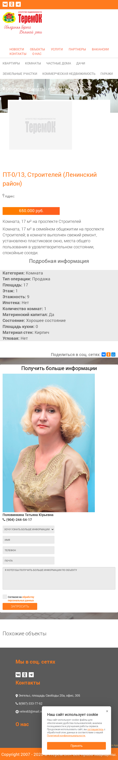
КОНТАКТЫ (18, 54)
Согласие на (18, 596)
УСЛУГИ (57, 49)
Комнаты (36, 89)
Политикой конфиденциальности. (66, 735)
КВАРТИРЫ (11, 63)
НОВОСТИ (17, 49)
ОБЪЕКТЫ (37, 49)
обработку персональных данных (21, 598)
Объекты (14, 89)
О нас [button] (22, 724)
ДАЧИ (80, 63)
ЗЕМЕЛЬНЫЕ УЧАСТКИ (20, 74)
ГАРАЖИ (107, 74)
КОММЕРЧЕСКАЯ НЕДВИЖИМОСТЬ (68, 74)
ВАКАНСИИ (100, 49)
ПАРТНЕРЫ (77, 49)
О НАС (36, 54)
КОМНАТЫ (33, 63)
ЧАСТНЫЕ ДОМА (58, 63)
